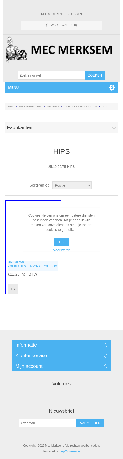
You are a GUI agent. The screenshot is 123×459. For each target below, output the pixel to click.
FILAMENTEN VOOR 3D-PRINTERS (81, 106)
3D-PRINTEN (53, 106)
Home (10, 106)
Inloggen (74, 14)
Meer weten (61, 250)
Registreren (51, 14)
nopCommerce (69, 451)
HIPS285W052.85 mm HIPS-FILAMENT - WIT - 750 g (32, 266)
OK (61, 242)
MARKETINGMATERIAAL (30, 106)
